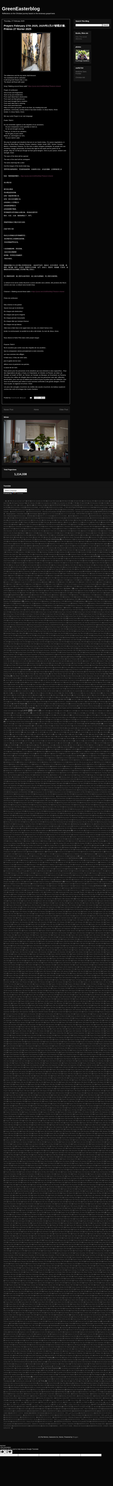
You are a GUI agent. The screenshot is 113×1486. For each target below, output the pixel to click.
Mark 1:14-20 (94, 745)
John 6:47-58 (23, 701)
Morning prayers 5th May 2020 (63, 815)
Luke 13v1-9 (103, 732)
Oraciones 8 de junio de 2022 (32, 832)
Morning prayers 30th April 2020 (41, 809)
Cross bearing (21, 558)
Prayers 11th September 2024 (26, 918)
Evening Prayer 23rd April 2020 (85, 612)
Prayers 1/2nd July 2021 (37, 894)
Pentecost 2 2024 (60, 868)
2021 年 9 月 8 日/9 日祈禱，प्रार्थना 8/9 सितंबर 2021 (74, 513)
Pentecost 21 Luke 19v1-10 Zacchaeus (58, 873)
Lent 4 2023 (44, 719)
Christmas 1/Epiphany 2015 (49, 552)
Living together (71, 728)
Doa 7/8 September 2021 (96, 569)
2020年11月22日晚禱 (22, 509)
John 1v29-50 (27, 697)
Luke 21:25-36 (57, 738)
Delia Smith (88, 560)
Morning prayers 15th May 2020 (50, 785)
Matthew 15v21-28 (49, 762)
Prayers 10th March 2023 (12, 903)
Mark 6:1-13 (81, 751)
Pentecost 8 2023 (26, 888)
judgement (85, 703)
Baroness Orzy (19, 543)
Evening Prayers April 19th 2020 (77, 620)
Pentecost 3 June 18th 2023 (63, 879)
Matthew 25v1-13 (69, 768)
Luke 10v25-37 (16, 732)
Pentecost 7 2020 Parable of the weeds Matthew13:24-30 (21, 886)
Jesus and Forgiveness (51, 684)
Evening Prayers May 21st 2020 (37, 646)
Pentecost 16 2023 (37, 862)
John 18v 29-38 (98, 695)
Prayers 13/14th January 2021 (70, 930)
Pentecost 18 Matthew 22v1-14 (24, 866)
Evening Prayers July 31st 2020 (97, 633)
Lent (24, 710)
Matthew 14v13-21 (24, 762)
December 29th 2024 (36, 560)
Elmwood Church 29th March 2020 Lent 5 (91, 592)
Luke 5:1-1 (73, 743)
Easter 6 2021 (14, 588)
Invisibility (22, 682)
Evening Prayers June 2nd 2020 (49, 639)
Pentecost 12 (91, 854)
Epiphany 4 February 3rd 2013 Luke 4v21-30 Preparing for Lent (53, 603)
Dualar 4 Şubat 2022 (68, 573)
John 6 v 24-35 (13, 701)
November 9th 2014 (64, 828)
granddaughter (40, 667)
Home (36, 410)
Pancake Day (98, 845)
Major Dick (39, 745)
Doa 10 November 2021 (85, 562)
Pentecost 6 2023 (56, 883)
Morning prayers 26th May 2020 (47, 802)
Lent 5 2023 (53, 721)
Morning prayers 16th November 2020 (22, 787)
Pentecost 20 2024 (95, 868)
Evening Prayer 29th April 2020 (72, 614)
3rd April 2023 (90, 520)
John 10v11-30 (66, 693)
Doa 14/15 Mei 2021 (73, 565)
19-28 (105, 503)
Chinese (6, 550)
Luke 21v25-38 (79, 738)
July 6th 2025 (21, 706)
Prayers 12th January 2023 (20, 924)
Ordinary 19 (29, 841)
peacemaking (21, 849)
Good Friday (76, 663)
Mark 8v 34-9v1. (66, 753)
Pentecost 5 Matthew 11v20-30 (12, 883)
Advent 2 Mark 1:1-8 (64, 528)
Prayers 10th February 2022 (103, 896)
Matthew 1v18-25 (106, 764)
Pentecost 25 (87, 877)
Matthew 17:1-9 (27, 764)
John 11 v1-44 (77, 693)
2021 (41, 513)
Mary (80, 755)
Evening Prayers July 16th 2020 (97, 629)
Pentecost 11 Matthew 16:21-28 (76, 854)
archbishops (59, 537)
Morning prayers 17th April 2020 (68, 787)
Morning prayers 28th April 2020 (84, 804)
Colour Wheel (57, 556)
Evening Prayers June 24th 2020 (75, 637)
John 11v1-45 (87, 693)
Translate (17, 493)
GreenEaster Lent (89, 667)
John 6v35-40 (41, 701)
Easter (109, 573)
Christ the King (14, 550)
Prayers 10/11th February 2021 (72, 894)
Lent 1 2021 (45, 710)
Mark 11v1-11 (76, 747)
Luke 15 (57, 734)
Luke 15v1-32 (75, 734)
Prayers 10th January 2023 (83, 898)
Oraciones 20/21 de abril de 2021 (13, 832)
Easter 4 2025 (32, 584)
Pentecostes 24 (98, 890)
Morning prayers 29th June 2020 (73, 807)
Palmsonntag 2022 (69, 845)
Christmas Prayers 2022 (77, 554)
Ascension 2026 (41, 539)
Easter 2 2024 (34, 575)
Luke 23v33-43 (99, 738)
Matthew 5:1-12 (68, 770)
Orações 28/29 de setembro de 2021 (13, 839)
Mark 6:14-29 (91, 751)
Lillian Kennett (31, 728)
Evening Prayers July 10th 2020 (17, 629)
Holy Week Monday (42, 673)
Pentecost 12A (63, 856)
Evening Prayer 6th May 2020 (76, 616)
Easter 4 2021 (102, 582)
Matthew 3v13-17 (32, 770)
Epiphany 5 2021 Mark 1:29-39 (14, 605)
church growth (22, 556)
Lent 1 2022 (54, 710)
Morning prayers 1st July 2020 (41, 792)
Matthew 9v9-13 (78, 772)
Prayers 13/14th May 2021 (88, 930)
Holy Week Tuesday (19, 676)
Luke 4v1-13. (53, 743)
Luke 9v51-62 (22, 745)
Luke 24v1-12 (28, 740)
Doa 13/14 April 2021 (45, 565)
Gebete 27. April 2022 (91, 661)
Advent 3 (103, 528)
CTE (64, 558)
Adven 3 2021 (7, 524)
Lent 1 (35, 711)
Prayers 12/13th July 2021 (30, 920)
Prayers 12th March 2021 (19, 926)
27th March (70, 520)
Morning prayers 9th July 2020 (63, 819)
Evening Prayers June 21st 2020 (32, 637)
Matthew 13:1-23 (20, 760)
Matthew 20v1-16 (20, 766)
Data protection (107, 558)
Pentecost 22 (95, 873)
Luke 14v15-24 (27, 734)
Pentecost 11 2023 (35, 854)
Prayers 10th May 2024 (91, 903)
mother (69, 824)
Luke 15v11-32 (95, 734)
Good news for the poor (11, 667)
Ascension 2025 (30, 539)
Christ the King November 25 (29, 550)
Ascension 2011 (95, 537)
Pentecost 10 (51, 851)
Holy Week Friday (28, 673)
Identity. (91, 680)
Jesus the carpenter (74, 691)
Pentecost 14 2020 (88, 858)
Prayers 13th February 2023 (25, 935)
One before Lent (43, 830)
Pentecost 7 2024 (56, 886)
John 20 (53, 697)
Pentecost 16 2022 (24, 862)
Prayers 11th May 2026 (104, 913)
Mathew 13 (108, 755)
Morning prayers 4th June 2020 (71, 813)
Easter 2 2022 (14, 575)
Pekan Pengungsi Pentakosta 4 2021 (38, 849)
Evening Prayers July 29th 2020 (37, 633)
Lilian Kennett (21, 728)
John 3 (38, 699)
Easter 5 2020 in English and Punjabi (26, 586)
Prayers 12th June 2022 (81, 924)
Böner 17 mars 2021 (90, 545)
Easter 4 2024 (22, 584)
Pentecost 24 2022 (38, 877)
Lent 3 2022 (16, 717)
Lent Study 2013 (46, 725)
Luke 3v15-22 (16, 743)
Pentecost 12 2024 (39, 856)
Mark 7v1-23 (30, 753)
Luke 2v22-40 (88, 740)
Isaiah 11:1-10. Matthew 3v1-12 (45, 682)
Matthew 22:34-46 (94, 766)
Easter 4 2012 (75, 582)
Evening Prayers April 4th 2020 (97, 620)
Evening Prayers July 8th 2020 (63, 635)
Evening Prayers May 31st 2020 (87, 648)
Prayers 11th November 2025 (48, 915)
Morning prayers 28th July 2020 (104, 804)
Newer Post (8, 410)
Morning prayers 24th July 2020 (23, 800)
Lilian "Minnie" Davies (9, 728)
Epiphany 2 (24, 597)
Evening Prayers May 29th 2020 (67, 648)
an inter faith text (92, 535)
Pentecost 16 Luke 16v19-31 (79, 862)
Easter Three (25, 592)
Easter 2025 (100, 577)
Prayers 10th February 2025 (29, 898)
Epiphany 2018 (52, 599)
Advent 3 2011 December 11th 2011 (33, 531)
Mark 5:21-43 (61, 751)
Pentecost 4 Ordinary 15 (45, 881)
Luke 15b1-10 (65, 734)
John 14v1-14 (56, 695)
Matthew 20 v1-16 (8, 766)
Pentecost (32, 851)
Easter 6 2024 (34, 588)
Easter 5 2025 (73, 586)
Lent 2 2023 (79, 713)
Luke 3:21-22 (107, 740)
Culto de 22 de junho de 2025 (92, 558)
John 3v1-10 (64, 699)
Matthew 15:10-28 (36, 762)
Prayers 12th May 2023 (49, 926)
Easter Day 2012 (27, 590)
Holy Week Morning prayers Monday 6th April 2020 (88, 673)
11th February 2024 (89, 501)
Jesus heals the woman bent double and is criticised (81, 688)
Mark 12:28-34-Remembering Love (101, 747)
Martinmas (74, 755)
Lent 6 (33, 723)
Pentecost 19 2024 (100, 866)
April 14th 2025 (39, 537)
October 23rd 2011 (31, 830)
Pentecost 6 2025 (79, 883)
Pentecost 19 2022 (75, 866)
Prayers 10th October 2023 (88, 905)
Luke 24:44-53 (18, 740)
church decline (90, 554)
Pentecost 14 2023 (100, 858)
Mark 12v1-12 (7, 749)
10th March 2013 (66, 501)
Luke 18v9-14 (51, 736)
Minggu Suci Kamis (94, 775)
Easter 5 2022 (42, 586)
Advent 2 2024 (19, 528)
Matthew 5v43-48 (42, 772)
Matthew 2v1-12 (9, 770)
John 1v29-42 (18, 697)
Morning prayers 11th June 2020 (40, 781)
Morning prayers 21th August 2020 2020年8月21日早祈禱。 (39, 796)
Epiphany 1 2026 (14, 597)
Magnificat (31, 745)
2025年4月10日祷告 (19, 518)
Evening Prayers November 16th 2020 (21, 650)
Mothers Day (90, 824)
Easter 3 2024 (73, 580)
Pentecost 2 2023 (48, 868)
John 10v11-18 (55, 693)
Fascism (58, 656)
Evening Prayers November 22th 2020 (91, 650)
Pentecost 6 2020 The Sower (41, 883)
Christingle (80, 550)
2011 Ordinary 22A (39, 505)
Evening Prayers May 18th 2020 (87, 644)
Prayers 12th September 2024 (84, 928)
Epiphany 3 (18, 601)
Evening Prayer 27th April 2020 (13, 614)
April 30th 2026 (50, 537)
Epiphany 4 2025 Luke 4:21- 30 (24, 603)
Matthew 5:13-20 (78, 770)
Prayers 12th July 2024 (66, 924)
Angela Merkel (9, 537)
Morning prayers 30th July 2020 (61, 809)
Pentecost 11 (99, 851)
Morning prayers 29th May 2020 (93, 807)
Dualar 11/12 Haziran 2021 (104, 571)
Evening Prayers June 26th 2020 (97, 637)
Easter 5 (100, 584)
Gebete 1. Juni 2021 (85, 659)
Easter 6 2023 (24, 588)
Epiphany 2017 (41, 599)
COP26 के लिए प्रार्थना (105, 556)
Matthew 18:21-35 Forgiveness (65, 764)
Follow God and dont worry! (16, 659)
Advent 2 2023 (9, 528)
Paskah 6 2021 (57, 847)
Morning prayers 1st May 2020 (79, 792)
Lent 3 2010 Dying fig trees (79, 715)
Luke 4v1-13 (44, 743)
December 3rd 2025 (76, 560)
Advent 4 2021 (43, 533)
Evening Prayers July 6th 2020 (26, 635)
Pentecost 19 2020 (62, 866)
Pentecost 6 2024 (68, 883)
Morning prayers (53, 777)
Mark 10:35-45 (33, 747)
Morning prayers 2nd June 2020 (22, 809)
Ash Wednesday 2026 (29, 541)
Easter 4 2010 (55, 582)
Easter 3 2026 (83, 580)
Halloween (100, 667)
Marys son (88, 755)
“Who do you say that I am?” (17, 501)
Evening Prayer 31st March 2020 (20, 616)
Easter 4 (46, 582)
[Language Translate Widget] (15, 490)
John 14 (37, 695)
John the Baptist (19, 704)
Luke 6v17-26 (90, 743)
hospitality (35, 678)
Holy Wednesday (79, 671)
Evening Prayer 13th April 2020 (34, 609)
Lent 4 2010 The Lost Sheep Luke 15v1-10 (18, 719)
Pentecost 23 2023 (68, 875)
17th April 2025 (83, 503)
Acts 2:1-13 (78, 522)
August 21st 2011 (74, 541)
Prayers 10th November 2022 (17, 905)
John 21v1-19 (9, 699)
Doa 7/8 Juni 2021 (82, 569)
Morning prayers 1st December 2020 (19, 792)
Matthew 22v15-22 (106, 766)
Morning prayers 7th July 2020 (31, 817)
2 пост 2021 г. (13, 505)
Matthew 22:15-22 (82, 766)
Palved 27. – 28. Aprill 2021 (83, 845)
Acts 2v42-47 (96, 522)
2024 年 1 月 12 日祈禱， (82, 516)
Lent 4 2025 (62, 719)
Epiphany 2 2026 (92, 597)
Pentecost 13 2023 (9, 858)
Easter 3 (108, 577)
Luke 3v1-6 (7, 743)
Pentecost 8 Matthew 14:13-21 (53, 888)
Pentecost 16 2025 (63, 862)
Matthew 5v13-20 (29, 772)
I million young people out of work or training (67, 680)
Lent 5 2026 (80, 721)
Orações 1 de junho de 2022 (18, 836)
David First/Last (8, 560)
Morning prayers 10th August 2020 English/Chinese (76, 777)
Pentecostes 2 (88, 890)
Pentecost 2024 (67, 871)
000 (29, 501)
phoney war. (93, 892)
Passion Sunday (69, 847)
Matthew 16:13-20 (61, 762)
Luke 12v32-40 (82, 732)
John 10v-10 (16, 693)
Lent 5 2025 (71, 721)
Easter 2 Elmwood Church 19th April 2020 (70, 575)
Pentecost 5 (58, 881)
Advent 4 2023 (53, 533)
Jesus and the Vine (73, 686)
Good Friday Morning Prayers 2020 (101, 665)
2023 (71, 516)
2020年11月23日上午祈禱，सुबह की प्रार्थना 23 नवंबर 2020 (45, 509)
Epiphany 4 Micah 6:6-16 (97, 603)
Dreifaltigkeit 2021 (89, 571)
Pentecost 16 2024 (50, 862)
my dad (26, 826)
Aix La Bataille (57, 535)
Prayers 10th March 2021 (90, 901)
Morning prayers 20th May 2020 (63, 794)
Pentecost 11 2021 (22, 854)
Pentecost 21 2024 (28, 873)
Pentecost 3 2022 (36, 879)
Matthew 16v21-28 (16, 764)
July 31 (13, 706)
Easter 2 (6, 575)
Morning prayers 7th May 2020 (49, 817)
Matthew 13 (10, 760)
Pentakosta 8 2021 (21, 851)
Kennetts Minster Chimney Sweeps (88, 706)
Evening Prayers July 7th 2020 (45, 635)
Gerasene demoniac (34, 663)
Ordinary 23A (55, 841)
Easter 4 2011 (65, 582)
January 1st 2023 (80, 682)
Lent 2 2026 (97, 713)
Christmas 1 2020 (23, 552)
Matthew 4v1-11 (44, 770)
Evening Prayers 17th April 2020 (88, 618)
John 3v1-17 (84, 699)
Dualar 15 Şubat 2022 (40, 573)
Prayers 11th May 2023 (89, 913)
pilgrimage (102, 892)
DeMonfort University (99, 560)
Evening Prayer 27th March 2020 (34, 614)
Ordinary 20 (37, 841)
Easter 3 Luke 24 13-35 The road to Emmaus (29, 582)
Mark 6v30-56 (19, 753)
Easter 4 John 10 (52, 584)
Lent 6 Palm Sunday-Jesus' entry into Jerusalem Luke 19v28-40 (64, 723)
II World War (98, 680)
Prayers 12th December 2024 (41, 922)
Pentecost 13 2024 (21, 858)
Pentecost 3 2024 (48, 879)
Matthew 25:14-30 (46, 768)
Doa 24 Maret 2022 (57, 567)
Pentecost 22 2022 (106, 873)
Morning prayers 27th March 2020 (22, 804)
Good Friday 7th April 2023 (60, 665)
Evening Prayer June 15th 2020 (56, 618)
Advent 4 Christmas (85, 533)
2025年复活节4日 (26, 520)
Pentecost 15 (53, 860)
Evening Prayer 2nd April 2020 (91, 614)
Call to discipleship (36, 548)
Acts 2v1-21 (86, 522)
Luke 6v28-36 (100, 743)
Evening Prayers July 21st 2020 (84, 631)
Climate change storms (45, 556)
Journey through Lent (61, 703)
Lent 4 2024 (53, 719)
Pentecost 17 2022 (9, 864)
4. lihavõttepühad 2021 (102, 520)
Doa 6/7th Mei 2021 (69, 569)
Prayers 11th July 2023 (89, 911)
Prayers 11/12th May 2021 (12, 909)
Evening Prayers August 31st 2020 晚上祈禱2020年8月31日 (28, 627)
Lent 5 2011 (36, 721)
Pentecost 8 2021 (14, 888)
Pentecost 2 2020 (25, 868)
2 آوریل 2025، (23, 505)
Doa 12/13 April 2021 (31, 565)
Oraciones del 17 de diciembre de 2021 (14, 834)
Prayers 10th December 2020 (47, 896)
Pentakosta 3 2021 (106, 849)
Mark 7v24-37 (40, 753)
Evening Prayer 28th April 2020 (53, 614)
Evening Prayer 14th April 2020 (53, 609)
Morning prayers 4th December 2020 (49, 813)
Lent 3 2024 (34, 717)
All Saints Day (67, 535)
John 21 (111, 697)
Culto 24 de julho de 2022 (75, 558)
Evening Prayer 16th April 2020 (91, 609)
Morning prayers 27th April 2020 (90, 802)
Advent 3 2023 (87, 531)
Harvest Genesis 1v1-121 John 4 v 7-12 (42, 669)
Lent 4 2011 (36, 719)
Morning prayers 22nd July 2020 (87, 796)
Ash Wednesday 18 (67, 539)
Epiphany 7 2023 (70, 607)
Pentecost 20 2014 (83, 868)
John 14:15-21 (46, 695)
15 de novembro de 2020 (47, 503)
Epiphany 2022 (85, 599)
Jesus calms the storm (18, 688)
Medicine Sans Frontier (81, 73)
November (40, 828)
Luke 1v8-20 (24, 738)
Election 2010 (66, 592)
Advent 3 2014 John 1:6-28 (53, 531)
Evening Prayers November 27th (50, 652)
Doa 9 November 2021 (27, 571)
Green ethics (67, 667)
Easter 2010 (14, 577)
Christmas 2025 (95, 552)
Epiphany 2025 (8, 601)
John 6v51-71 (81, 701)
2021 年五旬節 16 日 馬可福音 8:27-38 (100, 513)
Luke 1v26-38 (81, 736)
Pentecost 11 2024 (47, 854)
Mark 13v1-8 (51, 749)
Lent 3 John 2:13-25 (80, 717)
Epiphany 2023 (96, 599)
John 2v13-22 (29, 699)
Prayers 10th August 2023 (29, 896)
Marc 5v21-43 (73, 745)
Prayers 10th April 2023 (106, 894)
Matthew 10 (54, 757)
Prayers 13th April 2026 (10, 933)
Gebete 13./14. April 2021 (22, 661)
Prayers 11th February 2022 (22, 911)
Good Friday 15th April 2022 (90, 663)
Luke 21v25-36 (67, 738)
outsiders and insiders (87, 841)
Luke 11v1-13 (27, 732)
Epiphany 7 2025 (82, 607)
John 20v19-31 (82, 697)
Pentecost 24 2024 (64, 877)
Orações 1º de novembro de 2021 (60, 836)
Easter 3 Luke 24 (10, 582)
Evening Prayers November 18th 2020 (68, 650)
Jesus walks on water (88, 691)
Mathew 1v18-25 (32, 757)
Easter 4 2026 (42, 584)
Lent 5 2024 (62, 721)
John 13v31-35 (28, 695)
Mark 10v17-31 (43, 747)
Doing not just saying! (76, 571)
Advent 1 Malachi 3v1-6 (50, 526)
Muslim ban (8, 826)
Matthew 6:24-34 (55, 772)
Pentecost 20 (71, 868)
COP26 (95, 556)
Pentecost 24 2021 (26, 877)
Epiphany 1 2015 (89, 595)
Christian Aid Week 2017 (68, 550)
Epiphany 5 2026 (63, 605)
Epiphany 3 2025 (60, 601)
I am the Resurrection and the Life (31, 680)
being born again (102, 543)
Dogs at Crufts (65, 571)
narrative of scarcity (65, 826)
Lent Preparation (26, 725)
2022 (36, 516)
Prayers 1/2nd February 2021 (21, 894)
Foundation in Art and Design (56, 659)
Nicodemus (7, 828)
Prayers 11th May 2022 (73, 913)
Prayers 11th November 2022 (12, 915)
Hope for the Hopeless (11, 678)
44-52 (18, 522)
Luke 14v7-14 (48, 734)
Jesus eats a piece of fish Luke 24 (54, 688)
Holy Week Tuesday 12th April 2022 (37, 676)
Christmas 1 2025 (34, 552)
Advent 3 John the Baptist (11, 533)
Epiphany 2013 (9, 599)
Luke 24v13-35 (38, 740)
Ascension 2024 (19, 539)
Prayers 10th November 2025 (53, 905)
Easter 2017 (51, 577)
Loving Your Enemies (29, 730)
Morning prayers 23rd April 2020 (17, 798)
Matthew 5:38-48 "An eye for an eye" (96, 770)
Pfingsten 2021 (83, 892)
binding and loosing (41, 545)
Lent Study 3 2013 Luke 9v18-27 (62, 725)
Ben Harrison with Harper (20, 545)
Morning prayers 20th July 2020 (44, 794)
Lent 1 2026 (72, 710)
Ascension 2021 (8, 539)
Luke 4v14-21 (64, 743)
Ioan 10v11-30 (31, 682)
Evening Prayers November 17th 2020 (44, 650)
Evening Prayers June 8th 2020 (38, 641)
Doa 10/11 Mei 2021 (99, 562)
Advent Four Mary (24, 535)
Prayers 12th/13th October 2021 (12, 930)
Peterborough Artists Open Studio (67, 892)
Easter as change (16, 590)
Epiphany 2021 (73, 599)
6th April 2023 (37, 522)
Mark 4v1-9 (42, 751)
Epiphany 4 (81, 601)
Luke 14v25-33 (37, 734)
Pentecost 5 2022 (94, 881)
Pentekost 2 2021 (51, 892)
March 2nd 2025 (84, 745)
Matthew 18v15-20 (82, 764)
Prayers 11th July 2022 (74, 911)
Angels (18, 537)
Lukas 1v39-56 (94, 730)
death (26, 560)
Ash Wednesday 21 (42, 541)
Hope (111, 676)
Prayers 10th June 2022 (59, 901)
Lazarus (104, 708)
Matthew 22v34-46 (9, 768)
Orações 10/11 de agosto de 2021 (38, 836)
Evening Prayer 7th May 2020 (94, 616)
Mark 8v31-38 (97, 753)
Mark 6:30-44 (100, 751)
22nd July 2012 (37, 520)
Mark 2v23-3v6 (103, 749)
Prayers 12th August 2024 (96, 920)
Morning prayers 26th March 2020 (27, 802)
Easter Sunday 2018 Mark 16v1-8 (55, 590)
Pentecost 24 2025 (76, 877)
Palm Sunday (99, 841)
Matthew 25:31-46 (58, 768)
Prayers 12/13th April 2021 (84, 918)
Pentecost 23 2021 (55, 875)
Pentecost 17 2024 (34, 864)
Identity (84, 680)
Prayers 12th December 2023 (23, 922)
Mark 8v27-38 (77, 753)
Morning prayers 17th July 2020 (12, 790)
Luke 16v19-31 (8, 736)
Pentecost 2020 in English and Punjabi (16, 871)
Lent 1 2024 (63, 710)
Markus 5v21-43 (28, 755)
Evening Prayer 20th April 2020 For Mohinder (23, 612)
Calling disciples (60, 548)
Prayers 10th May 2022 (60, 903)
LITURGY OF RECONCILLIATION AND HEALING (51, 728)
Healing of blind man (60, 669)
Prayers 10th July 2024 (29, 901)
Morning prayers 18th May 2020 (87, 790)
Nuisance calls (76, 828)
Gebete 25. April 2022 (61, 661)
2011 (30, 505)
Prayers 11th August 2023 (60, 909)
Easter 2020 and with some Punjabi (66, 577)
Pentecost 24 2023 (51, 877)
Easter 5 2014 (9, 586)
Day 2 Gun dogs (18, 560)
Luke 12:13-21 (50, 732)
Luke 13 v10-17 (93, 732)
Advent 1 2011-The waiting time (30, 524)
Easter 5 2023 (52, 586)
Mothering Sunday (78, 824)
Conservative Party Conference (81, 556)
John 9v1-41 (7, 703)
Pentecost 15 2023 (66, 860)
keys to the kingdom (105, 706)
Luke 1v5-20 (14, 738)
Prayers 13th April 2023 (104, 930)
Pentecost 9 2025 (43, 890)
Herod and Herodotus (28, 671)
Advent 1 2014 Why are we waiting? (51, 524)
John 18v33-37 (109, 695)
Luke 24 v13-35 (8, 740)
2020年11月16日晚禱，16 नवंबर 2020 (36, 507)
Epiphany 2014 (20, 599)
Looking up (105, 728)
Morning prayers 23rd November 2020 (58, 798)
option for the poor (78, 830)
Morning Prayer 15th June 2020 (36, 777)
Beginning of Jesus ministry (57, 543)
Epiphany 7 (59, 607)
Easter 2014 (41, 577)
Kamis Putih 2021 (53, 706)
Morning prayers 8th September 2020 (42, 819)
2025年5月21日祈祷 (71, 518)
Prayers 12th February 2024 (60, 922)
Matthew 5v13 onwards (16, 772)
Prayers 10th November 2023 (35, 905)
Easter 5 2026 (83, 586)
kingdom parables (8, 708)
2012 (48, 505)
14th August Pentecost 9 (18, 503)
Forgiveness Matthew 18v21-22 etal (36, 659)
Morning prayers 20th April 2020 (24, 794)
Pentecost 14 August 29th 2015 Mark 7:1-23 (35, 860)
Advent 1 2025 (77, 524)
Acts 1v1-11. (69, 522)
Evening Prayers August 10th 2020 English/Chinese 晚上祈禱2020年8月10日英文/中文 (42, 622)
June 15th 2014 (31, 706)
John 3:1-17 (45, 699)
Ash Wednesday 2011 (81, 539)
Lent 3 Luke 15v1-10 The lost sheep (98, 717)
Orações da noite (72, 839)
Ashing (52, 541)
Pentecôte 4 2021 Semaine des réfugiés (20, 892)
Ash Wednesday (53, 539)
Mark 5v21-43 (71, 751)
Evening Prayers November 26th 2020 (28, 652)
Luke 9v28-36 (12, 745)
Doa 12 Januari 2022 (17, 565)
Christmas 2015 (74, 552)
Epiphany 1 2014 (78, 595)
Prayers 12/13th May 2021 (47, 920)
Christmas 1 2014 (11, 552)
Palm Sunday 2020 (27, 843)
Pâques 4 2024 (22, 847)
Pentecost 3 (12, 879)
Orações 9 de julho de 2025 (57, 839)
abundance (55, 522)
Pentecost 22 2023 (9, 875)
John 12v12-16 (107, 693)
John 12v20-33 (8, 695)
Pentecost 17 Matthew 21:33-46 (51, 864)
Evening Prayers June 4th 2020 (90, 639)
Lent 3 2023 (25, 717)
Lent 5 (111, 719)
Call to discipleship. (49, 548)
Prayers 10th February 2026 (46, 898)
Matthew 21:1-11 (31, 766)
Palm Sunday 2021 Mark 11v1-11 (44, 843)
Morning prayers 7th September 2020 (71, 817)
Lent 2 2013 (45, 713)
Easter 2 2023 (24, 575)
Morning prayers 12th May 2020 (14, 783)
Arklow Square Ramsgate (73, 537)
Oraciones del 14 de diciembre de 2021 (53, 832)
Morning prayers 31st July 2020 (35, 811)
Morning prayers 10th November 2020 (18, 781)
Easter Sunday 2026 (85, 590)
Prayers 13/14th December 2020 (50, 930)
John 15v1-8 (67, 695)
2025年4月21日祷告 (32, 518)
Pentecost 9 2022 (19, 890)
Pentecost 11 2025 (60, 854)
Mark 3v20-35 (13, 751)
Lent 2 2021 (53, 713)
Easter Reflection (39, 590)
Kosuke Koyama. (39, 708)
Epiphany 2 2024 (69, 597)
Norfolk (24, 828)
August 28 (83, 541)
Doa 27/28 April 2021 (83, 567)
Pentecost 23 (32, 875)
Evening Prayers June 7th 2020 (19, 641)
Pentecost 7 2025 (68, 886)
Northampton (31, 828)
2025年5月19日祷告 (45, 518)
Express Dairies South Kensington (25, 656)
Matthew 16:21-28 (101, 762)
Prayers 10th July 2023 (14, 901)
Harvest (25, 669)
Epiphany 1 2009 (66, 595)
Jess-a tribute (26, 684)
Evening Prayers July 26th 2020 (15, 633)
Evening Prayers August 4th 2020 (56, 627)
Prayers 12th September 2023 (65, 928)
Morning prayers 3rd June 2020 (97, 811)
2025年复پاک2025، (13, 520)
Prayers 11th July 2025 (10, 913)
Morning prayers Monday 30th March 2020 (85, 822)
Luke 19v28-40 (71, 736)
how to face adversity (76, 678)
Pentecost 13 (73, 856)
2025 (10, 518)
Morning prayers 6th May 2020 (12, 817)
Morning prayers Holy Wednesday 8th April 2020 (58, 822)
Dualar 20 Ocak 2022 (54, 573)
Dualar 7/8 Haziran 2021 (82, 573)
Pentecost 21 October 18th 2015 (80, 873)
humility (87, 678)
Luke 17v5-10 (31, 736)
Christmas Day (106, 552)
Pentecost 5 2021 (82, 881)
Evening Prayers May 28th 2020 (47, 648)
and (100, 535)
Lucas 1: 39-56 (74, 730)
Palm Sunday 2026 (18, 845)
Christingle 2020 (89, 550)
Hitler (48, 671)
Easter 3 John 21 (93, 580)
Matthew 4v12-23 (56, 770)
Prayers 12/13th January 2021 (12, 920)
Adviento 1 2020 (35, 535)
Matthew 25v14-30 (82, 768)
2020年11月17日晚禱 (88, 507)
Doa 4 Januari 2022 (30, 569)
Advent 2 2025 (30, 528)
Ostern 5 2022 (65, 841)
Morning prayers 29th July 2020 (53, 807)
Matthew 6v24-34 (67, 772)
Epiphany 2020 (62, 599)
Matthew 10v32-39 (76, 757)
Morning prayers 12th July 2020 (104, 781)
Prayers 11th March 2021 (41, 913)
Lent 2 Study (15, 715)
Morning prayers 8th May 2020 (20, 819)
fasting (65, 656)
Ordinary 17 (20, 841)
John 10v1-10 (26, 693)
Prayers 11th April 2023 (28, 909)
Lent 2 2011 (36, 713)
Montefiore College (19, 777)
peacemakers (12, 849)
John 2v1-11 (19, 699)
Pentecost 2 (14, 868)
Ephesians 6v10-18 (39, 595)
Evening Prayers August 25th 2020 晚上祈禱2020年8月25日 (80, 624)
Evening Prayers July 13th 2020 (57, 629)
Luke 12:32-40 (60, 732)
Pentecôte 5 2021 (39, 892)
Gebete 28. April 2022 (10, 663)
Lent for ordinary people (92, 723)
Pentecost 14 (75, 858)
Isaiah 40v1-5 (69, 682)
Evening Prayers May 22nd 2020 (57, 646)
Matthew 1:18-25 (43, 757)
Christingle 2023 (101, 550)
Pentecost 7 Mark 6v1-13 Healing (84, 886)
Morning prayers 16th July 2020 (90, 785)
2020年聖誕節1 (34, 513)
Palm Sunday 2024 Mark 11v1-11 (99, 843)
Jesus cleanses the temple (35, 688)
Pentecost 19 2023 (87, 866)
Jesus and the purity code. (11, 686)
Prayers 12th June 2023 (97, 924)
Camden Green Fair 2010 (74, 548)
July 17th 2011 (105, 703)
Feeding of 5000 (74, 656)
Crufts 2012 (40, 558)
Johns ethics (49, 703)
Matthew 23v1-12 (22, 768)
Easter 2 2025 (43, 575)
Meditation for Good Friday (42, 775)
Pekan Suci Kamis (55, 849)
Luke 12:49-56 (70, 732)
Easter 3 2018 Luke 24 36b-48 (21, 580)
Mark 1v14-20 (61, 749)
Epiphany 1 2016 (101, 595)
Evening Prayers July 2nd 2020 (57, 633)
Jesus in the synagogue (104, 688)
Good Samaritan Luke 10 (27, 667)
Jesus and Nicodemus (85, 684)
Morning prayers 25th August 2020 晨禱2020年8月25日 (72, 800)
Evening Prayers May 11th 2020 (97, 641)
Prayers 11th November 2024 (30, 915)
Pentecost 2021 (33, 871)
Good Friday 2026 (46, 665)
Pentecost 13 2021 (106, 856)
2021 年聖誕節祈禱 (9, 516)
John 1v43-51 (37, 697)
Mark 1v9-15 (92, 749)
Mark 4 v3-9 (33, 751)
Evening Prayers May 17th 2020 (67, 644)
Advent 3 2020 (67, 531)
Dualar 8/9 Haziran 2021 (98, 573)
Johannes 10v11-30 (101, 691)
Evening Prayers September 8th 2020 (90, 654)
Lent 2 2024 (88, 713)
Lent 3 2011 (92, 715)
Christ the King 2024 (45, 550)
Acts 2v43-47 (107, 522)
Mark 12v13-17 (17, 749)
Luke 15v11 (85, 734)
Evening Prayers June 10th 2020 (102, 635)
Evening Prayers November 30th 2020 (95, 652)
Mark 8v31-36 (87, 753)
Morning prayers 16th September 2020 (46, 787)
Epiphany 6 (10, 607)
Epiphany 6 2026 (33, 607)
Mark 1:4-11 (13, 747)
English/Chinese (15, 595)
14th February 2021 (32, 503)
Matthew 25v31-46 (96, 768)
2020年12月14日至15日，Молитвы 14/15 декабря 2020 (43, 511)
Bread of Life (16, 548)
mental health (70, 775)
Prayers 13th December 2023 (80, 933)
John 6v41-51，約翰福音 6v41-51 (66, 701)
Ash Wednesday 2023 (96, 539)
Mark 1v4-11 (82, 749)
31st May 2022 (80, 520)
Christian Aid (80, 77)
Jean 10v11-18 (104, 682)
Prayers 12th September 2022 (46, 928)
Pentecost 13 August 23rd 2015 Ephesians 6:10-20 (55, 858)
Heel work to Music (94, 669)
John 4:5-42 (94, 699)
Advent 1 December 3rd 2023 (19, 526)
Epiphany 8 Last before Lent (97, 607)
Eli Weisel (75, 592)
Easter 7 (69, 588)
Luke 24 (108, 738)
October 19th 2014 (18, 830)
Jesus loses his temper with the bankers (45, 691)
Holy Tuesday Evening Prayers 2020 (62, 671)
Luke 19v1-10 (61, 736)
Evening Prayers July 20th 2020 (65, 631)
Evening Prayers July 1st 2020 (46, 631)
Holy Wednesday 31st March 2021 (95, 671)
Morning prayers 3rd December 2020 (77, 811)
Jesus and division (38, 684)
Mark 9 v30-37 (107, 753)
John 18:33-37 (88, 695)
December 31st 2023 (63, 560)
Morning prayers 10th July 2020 (87, 779)
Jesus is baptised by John (25, 691)
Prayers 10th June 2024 (74, 901)
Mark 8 (48, 753)
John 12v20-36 (18, 695)
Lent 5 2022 (44, 721)
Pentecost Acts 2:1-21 (76, 890)
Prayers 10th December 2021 (66, 896)
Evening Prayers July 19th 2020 (27, 631)
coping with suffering (9, 558)
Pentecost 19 (38, 866)
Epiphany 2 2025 (80, 597)
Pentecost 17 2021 (105, 862)
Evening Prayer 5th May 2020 (58, 616)
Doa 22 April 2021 (45, 567)
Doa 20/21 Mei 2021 (32, 567)
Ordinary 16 (11, 841)
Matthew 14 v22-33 (81, 760)
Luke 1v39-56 (103, 736)
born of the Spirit (103, 545)
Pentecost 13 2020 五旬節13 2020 (89, 856)
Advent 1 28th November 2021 (91, 524)
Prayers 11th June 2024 (25, 913)
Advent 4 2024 (63, 533)
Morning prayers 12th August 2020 (84, 781)
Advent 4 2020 (32, 533)
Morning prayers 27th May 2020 (42, 804)
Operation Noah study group (60, 830)
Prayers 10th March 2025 (29, 903)
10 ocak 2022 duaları (53, 501)
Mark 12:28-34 (86, 747)
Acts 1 (61, 522)
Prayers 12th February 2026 (96, 922)
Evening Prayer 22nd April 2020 (66, 612)
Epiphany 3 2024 (48, 601)
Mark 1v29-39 (72, 749)
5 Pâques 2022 (27, 522)
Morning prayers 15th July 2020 (31, 785)
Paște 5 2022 (90, 847)
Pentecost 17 (93, 862)
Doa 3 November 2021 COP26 (99, 567)
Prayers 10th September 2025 (49, 907)
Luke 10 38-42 (104, 730)
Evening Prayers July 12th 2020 (37, 629)
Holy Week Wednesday (72, 676)
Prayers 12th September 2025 (103, 928)
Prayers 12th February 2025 (78, 922)
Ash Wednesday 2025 (15, 541)
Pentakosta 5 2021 (9, 851)
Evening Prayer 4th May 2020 (39, 616)
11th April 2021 (77, 501)
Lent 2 (27, 713)
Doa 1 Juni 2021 (43, 562)
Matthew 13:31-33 (44, 760)
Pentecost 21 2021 (100, 871)
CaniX (92, 548)
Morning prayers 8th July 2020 (91, 817)
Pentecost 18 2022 (80, 864)
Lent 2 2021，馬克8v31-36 (66, 713)
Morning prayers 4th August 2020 (27, 813)
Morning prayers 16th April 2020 (70, 785)
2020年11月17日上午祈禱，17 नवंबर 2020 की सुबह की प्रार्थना (64, 507)
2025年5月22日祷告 (84, 518)
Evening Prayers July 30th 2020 (77, 633)
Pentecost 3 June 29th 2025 (82, 879)
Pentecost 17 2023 (21, 864)
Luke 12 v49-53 (39, 732)
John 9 (109, 701)
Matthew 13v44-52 (69, 760)
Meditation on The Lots (58, 775)
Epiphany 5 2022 (29, 605)
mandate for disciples (61, 745)
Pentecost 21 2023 (15, 873)
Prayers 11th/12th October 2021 (65, 918)
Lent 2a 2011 (59, 715)
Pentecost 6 (26, 883)
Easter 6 (91, 586)
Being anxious (90, 543)
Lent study (37, 725)
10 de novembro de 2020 (39, 501)
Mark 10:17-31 (23, 747)
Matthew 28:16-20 (108, 768)
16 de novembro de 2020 (63, 503)
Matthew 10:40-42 (64, 757)
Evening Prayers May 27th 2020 (27, 648)
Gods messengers (66, 663)
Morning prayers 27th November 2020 (63, 804)
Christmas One (63, 554)
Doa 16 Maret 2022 (101, 565)
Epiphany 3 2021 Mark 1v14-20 (33, 601)
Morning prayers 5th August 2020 (24, 815)
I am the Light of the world (12, 680)
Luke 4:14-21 (35, 743)
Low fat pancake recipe (43, 730)
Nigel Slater (16, 828)
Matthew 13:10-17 (32, 760)
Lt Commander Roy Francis (59, 730)
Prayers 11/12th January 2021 (87, 907)
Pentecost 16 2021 (11, 862)
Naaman (55, 826)
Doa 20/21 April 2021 (18, 567)
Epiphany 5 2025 (51, 605)
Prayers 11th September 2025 (45, 918)
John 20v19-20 (72, 697)
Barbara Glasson (8, 543)
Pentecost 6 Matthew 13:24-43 (95, 883)
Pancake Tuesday (10, 847)
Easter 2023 (91, 577)
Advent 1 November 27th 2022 (67, 526)
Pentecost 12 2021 (13, 856)
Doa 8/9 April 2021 (13, 571)
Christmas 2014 (63, 552)
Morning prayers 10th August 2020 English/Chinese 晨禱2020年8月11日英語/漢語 (53, 779)
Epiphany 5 (109, 603)
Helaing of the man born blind (12, 671)
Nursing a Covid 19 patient (89, 828)
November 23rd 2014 (51, 828)
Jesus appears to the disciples (90, 686)
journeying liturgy (75, 703)
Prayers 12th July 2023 (51, 924)
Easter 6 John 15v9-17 (57, 588)
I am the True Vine (48, 680)
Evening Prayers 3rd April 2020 (37, 620)
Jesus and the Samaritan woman (30, 686)
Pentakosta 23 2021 (93, 849)
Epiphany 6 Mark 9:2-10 (47, 607)
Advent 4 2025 (74, 533)
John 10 (7, 693)
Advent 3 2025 (107, 531)
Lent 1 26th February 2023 (84, 710)
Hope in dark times (25, 678)
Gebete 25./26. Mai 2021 (76, 661)
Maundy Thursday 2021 (26, 775)
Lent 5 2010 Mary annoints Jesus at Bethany (18, 721)
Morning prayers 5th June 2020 (43, 815)
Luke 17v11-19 (20, 736)
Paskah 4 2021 (47, 847)
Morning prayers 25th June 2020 (97, 800)
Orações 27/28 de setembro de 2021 (101, 836)
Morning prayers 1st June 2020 (60, 792)
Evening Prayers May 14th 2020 (47, 644)
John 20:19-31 (62, 697)
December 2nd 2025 (50, 560)
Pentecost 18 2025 (9, 866)
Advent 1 (16, 524)
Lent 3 (67, 715)
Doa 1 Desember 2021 (31, 562)
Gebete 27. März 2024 (105, 661)
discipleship (19, 562)
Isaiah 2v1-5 (60, 682)
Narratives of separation (79, 826)
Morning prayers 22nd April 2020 (67, 796)
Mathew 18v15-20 (21, 757)
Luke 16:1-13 (107, 734)
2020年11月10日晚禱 (71, 505)
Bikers (30, 545)
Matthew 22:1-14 (70, 766)
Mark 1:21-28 (104, 745)
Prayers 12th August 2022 (79, 920)
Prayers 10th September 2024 (31, 907)
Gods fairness (55, 663)
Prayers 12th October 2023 (28, 928)
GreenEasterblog (21, 8)
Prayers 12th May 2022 (34, 926)
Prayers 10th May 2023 (76, 903)
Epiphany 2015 (30, 599)
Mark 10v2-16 (54, 747)
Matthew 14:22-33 (10, 762)
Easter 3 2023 (63, 580)
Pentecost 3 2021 (24, 879)
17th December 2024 (95, 503)
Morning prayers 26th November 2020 (69, 802)
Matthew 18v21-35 (94, 764)
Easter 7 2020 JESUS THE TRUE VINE (86, 588)
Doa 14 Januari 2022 (59, 565)
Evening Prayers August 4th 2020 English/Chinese (81, 627)
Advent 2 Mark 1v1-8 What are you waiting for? (85, 528)
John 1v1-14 (8, 697)
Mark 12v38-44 (40, 749)
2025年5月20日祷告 (58, 518)
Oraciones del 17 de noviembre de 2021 (60, 834)
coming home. (67, 556)
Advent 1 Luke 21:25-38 (35, 526)
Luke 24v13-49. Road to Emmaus (54, 740)
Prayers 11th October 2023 (82, 915)
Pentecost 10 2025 (88, 851)
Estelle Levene (19, 609)
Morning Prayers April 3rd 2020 (33, 822)
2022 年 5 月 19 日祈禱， (61, 516)
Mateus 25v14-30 (98, 755)
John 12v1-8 (97, 693)
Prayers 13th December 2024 (98, 933)
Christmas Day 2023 (40, 554)
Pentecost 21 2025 (40, 873)
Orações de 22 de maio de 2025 (87, 839)
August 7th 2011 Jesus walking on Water (100, 541)
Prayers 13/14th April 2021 (31, 930)
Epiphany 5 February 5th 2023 (78, 605)
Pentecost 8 (100, 886)
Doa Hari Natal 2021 (40, 571)
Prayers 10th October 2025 (12, 907)
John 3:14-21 (54, 699)
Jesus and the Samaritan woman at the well (53, 686)
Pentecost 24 (14, 877)
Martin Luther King (63, 755)
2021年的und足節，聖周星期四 (24, 516)
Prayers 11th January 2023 (57, 911)
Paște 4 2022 (80, 847)
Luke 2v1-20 (78, 740)
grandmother (58, 667)
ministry (104, 775)
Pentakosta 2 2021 (80, 849)
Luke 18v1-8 (41, 736)
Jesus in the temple (9, 691)
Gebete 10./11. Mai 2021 (100, 659)
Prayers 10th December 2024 (85, 896)
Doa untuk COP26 (53, 571)
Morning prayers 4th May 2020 (90, 813)
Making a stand (49, 745)
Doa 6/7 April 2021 (56, 569)
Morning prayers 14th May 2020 (97, 783)
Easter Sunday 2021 (72, 590)
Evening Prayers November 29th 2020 (72, 652)
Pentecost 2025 (77, 871)
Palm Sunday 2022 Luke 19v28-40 (65, 843)
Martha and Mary (51, 755)
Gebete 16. (34, 661)
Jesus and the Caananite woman (102, 684)
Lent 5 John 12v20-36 (92, 721)
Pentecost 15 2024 (78, 860)
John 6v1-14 (32, 701)
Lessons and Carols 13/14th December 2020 (99, 725)
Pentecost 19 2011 (50, 866)
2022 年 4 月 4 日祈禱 (46, 516)
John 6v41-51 (51, 701)
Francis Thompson (72, 659)
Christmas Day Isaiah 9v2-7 (11, 554)
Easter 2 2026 (53, 575)
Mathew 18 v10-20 (9, 757)
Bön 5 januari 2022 (67, 545)
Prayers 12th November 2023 (66, 926)
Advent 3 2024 (97, 531)
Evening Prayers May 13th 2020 (27, 644)
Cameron (86, 548)
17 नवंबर (75, 503)
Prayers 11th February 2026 (40, 911)
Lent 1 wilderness (18, 713)
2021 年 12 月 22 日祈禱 (51, 513)
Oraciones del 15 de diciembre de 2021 (76, 832)
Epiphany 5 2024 (40, 605)
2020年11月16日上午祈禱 (17, 507)
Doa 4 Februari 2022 (17, 569)
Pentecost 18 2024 (106, 864)
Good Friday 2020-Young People (18, 665)
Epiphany (48, 595)
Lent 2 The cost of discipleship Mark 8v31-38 (34, 715)
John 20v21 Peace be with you (98, 697)
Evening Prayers (73, 618)
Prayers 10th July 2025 (44, 901)
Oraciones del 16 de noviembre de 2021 (100, 832)
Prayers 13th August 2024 (26, 933)
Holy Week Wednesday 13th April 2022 (91, 676)
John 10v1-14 (36, 693)
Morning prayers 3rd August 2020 (55, 811)
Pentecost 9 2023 (31, 890)
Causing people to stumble (104, 548)
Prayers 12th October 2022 (11, 928)
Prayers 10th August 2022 (13, 896)
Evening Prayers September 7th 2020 (67, 654)
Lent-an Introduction (78, 725)
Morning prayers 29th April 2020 (34, 807)
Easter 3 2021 (36, 580)
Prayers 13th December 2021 (43, 933)
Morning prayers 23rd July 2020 (36, 798)
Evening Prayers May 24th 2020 (77, 646)
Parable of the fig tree (34, 847)
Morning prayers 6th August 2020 (83, 815)
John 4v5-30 (104, 699)
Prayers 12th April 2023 (63, 920)
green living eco (77, 667)
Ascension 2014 (106, 537)
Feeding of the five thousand (89, 656)
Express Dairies (9, 656)
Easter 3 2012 (7, 580)
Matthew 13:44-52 (56, 760)
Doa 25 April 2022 (70, 567)
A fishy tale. (46, 522)
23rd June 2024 (60, 520)
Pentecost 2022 (44, 871)
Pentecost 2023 (56, 871)
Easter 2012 (32, 577)
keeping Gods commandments (68, 706)
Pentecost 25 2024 (98, 877)
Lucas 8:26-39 (84, 730)
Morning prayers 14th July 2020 (77, 783)
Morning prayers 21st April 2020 (83, 794)
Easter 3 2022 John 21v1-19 (49, 580)
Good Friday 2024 (34, 665)
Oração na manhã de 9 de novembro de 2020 (98, 830)
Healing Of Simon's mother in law (77, 669)
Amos (84, 535)
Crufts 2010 (30, 558)
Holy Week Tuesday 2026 (56, 676)
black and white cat (54, 545)
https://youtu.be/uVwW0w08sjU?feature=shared (44, 86)
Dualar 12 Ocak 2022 (9, 573)
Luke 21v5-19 (89, 738)
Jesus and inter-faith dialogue (68, 684)
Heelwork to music (106, 669)
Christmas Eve (52, 554)
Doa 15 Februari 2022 (87, 565)
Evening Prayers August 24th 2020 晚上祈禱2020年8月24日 (45, 624)
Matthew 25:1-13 (33, 768)
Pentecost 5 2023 (106, 881)
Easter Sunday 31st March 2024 (102, 590)
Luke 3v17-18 (26, 743)
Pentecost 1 (40, 851)
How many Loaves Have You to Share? (58, 678)
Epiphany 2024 (107, 599)
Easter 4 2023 (12, 584)
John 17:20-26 (78, 695)
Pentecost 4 (96, 879)
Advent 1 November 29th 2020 (86, 526)
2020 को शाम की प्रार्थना (57, 505)
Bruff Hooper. (25, 548)
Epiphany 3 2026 (71, 601)
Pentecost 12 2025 (51, 856)
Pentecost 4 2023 (19, 881)
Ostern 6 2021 (75, 841)
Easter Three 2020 (37, 592)
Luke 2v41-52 (98, 740)
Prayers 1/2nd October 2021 (54, 894)
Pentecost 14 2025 (15, 860)
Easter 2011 (23, 577)
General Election (22, 663)
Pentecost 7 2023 (44, 886)
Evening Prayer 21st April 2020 (46, 612)
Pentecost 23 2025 (92, 875)
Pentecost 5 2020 (70, 881)
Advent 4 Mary (97, 533)
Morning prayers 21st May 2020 (12, 796)
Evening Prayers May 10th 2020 (78, 641)
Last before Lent (52, 708)
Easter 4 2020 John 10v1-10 (88, 582)
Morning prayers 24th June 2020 (44, 800)
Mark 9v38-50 (18, 755)
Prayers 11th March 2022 (58, 913)
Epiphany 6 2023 (21, 607)
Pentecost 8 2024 (37, 888)
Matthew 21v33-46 (57, 766)
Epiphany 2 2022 (46, 597)
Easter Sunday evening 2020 (12, 592)
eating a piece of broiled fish (52, 592)
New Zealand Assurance (104, 826)
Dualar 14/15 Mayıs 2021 (25, 573)
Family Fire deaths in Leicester (45, 656)
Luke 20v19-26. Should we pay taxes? (40, 738)
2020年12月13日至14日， (19, 511)
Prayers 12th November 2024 (85, 926)
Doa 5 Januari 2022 (43, 569)
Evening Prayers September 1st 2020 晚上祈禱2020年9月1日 (38, 654)
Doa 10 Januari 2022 (71, 562)
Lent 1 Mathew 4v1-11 (100, 710)
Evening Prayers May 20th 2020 (17, 646)
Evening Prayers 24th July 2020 (17, 620)
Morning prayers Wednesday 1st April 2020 (53, 824)
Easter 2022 (82, 577)
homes (106, 676)
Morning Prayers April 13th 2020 (14, 822)
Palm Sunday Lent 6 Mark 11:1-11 (35, 845)
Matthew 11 (99, 757)
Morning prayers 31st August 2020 (14, 811)
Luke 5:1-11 (81, 743)
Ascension (85, 537)
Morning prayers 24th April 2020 (79, 798)
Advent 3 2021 (77, 531)
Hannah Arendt (16, 669)
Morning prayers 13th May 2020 (34, 783)
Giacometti (46, 663)
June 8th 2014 (42, 706)
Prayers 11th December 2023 (96, 909)
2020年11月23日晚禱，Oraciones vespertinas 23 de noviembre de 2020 (81, 509)
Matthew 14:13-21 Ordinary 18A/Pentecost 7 (101, 760)
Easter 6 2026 (45, 588)
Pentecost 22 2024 (21, 875)
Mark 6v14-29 (9, 753)
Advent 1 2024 (67, 524)
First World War (103, 656)
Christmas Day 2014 (26, 554)
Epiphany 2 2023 (58, 597)
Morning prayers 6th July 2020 (102, 815)
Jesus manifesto (62, 691)
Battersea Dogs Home (32, 543)
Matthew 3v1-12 (20, 770)
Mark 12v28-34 (28, 749)
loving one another (16, 730)
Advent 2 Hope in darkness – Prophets (46, 528)
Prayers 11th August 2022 (44, 909)
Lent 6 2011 (41, 723)
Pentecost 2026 (88, 871)
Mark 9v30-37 (8, 755)
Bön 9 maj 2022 (78, 545)
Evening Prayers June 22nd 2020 (53, 637)
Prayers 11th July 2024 (104, 911)
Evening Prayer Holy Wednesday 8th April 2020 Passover (28, 618)
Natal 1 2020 (92, 826)
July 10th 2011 (94, 703)
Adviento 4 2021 (46, 535)
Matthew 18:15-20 (50, 764)
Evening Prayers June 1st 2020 (12, 637)
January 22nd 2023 (92, 682)
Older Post (63, 410)
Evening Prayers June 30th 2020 (70, 639)
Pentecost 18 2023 (93, 864)
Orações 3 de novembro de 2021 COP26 (37, 839)
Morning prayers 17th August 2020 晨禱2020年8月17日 (95, 787)
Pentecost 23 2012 (43, 875)
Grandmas (49, 667)
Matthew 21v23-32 (44, 766)
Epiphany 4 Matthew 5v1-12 (80, 603)
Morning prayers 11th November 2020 (62, 781)
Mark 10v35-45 (65, 747)
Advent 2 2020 (109, 526)
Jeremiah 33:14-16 (15, 684)
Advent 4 (23, 533)
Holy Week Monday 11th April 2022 (61, 673)
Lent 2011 (51, 715)
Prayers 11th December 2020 (78, 909)
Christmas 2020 (84, 552)
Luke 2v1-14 (69, 740)
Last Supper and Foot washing (68, 708)
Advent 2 (100, 526)
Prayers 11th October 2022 (65, 915)
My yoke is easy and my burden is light (40, 826)
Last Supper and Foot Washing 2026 (90, 708)
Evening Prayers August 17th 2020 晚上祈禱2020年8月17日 (85, 622)
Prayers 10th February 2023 (11, 898)
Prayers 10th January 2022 (65, 898)
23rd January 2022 (49, 520)
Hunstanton (94, 678)
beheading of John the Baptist (75, 543)
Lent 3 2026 (42, 717)
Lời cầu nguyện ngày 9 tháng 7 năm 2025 (88, 728)
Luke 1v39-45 (92, 736)
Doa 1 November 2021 (56, 562)
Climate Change (32, 556)
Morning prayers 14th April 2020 (56, 783)
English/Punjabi (27, 595)
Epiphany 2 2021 (35, 597)
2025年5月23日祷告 (97, 518)
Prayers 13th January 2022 (60, 935)
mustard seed (17, 826)
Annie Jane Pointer (27, 537)
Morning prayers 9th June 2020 (82, 819)
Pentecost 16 (89, 860)
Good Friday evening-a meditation (80, 665)
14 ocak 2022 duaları (102, 501)
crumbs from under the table (53, 558)
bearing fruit (44, 543)
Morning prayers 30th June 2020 (81, 809)
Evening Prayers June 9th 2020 (58, 641)
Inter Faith (14, 682)
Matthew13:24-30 (90, 772)
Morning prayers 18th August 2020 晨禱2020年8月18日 (61, 790)
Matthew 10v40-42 (89, 757)
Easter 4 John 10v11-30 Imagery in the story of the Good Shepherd (77, 584)
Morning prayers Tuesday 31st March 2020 (27, 824)
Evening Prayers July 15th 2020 (77, 629)
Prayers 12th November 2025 (103, 926)
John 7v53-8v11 (101, 701)
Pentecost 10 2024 (75, 851)
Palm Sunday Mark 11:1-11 (54, 845)
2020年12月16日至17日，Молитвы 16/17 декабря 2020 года (78, 511)
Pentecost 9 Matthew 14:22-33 (58, 890)
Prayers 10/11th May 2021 (91, 894)
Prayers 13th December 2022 (62, 933)
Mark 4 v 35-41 (23, 751)
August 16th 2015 (62, 541)
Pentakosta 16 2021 (67, 849)
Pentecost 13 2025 (33, 858)
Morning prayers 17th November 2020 (33, 790)
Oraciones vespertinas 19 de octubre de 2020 (85, 834)
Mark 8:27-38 (56, 753)
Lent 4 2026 (71, 719)
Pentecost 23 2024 (80, 875)
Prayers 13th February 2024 (43, 935)
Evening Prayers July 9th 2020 (82, 635)
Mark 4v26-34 (52, 751)
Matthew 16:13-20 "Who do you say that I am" (81, 762)
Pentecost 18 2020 (67, 864)
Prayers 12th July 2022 (36, 924)
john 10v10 (46, 693)
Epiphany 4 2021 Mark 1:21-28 (96, 601)
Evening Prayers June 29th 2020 (28, 639)
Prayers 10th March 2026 (45, 903)
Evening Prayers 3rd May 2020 (57, 620)
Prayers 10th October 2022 (71, 905)
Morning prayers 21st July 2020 (102, 794)
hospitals (42, 678)
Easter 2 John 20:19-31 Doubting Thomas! (95, 575)
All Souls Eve (76, 535)
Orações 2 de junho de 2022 (80, 836)
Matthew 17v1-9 (38, 764)
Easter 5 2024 (63, 586)
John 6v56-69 (90, 701)
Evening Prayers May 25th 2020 (97, 646)
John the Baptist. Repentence (36, 703)
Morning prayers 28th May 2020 (14, 807)
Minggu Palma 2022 (81, 775)
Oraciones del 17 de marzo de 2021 (37, 834)
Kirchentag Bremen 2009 (23, 708)
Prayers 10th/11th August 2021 (68, 907)
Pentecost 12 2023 (26, 856)
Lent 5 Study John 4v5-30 (21, 723)
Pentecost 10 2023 (63, 851)
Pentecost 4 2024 (31, 881)
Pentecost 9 (67, 888)
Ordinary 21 (46, 841)
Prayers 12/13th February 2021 (102, 918)
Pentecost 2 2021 (36, 868)
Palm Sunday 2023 (82, 843)
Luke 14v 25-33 (16, 734)
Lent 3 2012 (101, 715)
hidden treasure (40, 671)
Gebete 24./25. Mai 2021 (46, 661)
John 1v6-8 (46, 697)
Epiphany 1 (57, 595)
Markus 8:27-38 (40, 755)
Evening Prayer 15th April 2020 (72, 609)
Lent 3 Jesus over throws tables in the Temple (60, 717)
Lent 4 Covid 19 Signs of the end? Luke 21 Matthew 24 (91, 719)
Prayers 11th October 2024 (99, 915)
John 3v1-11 (74, 699)
